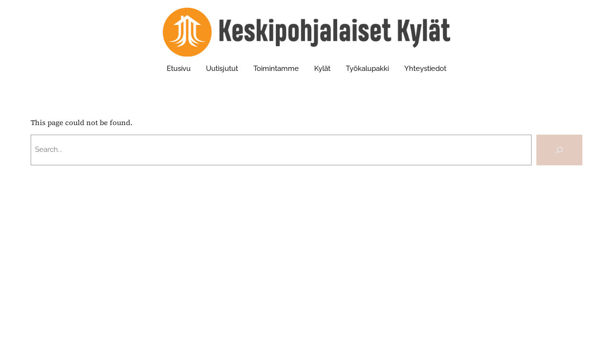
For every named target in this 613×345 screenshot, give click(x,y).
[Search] (559, 150)
